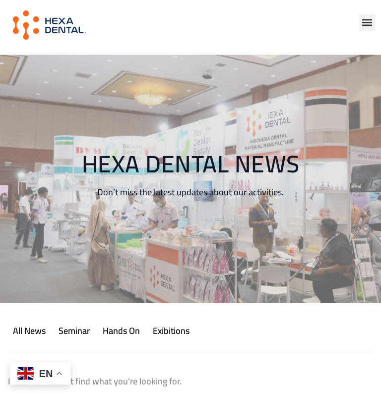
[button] (367, 22)
